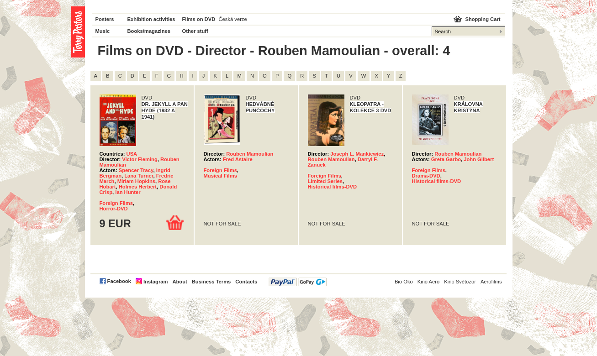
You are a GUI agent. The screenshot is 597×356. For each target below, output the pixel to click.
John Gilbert (479, 159)
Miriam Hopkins (136, 181)
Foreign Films (116, 203)
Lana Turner (138, 175)
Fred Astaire (238, 159)
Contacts (246, 281)
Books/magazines (149, 31)
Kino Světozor (460, 281)
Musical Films (220, 175)
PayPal (298, 281)
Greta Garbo (446, 159)
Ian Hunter (127, 192)
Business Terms (211, 281)
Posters (104, 19)
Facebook (119, 281)
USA (132, 154)
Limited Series (325, 181)
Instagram (155, 281)
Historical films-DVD (332, 186)
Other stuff (195, 31)
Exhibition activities (151, 19)
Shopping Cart (482, 19)
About (179, 281)
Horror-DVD (114, 208)
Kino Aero (428, 281)
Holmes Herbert (138, 186)
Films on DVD (199, 19)
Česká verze (233, 19)
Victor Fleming (140, 159)
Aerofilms (491, 281)
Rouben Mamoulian (249, 154)
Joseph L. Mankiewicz (357, 154)
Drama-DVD (426, 175)
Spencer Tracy (136, 170)
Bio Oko (404, 281)
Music (102, 31)
